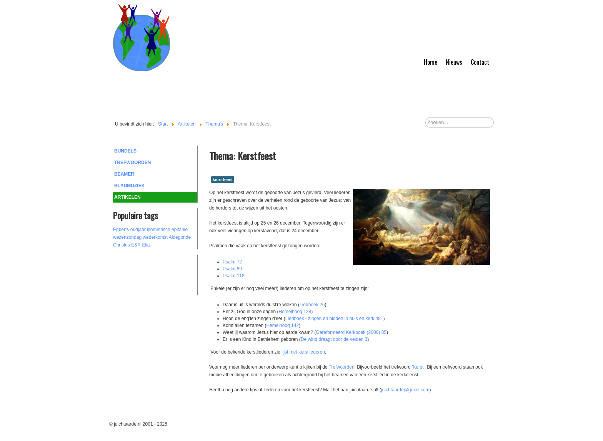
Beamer (124, 174)
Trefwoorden (132, 162)
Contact (480, 62)
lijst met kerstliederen (303, 352)
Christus (121, 245)
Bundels (125, 151)
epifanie (180, 229)
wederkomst (155, 237)
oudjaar (138, 229)
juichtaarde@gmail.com (405, 389)
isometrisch (158, 229)
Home (430, 62)
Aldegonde (180, 237)
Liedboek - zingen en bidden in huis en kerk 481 (334, 318)
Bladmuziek (129, 185)
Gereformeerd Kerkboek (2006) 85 (351, 332)
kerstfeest (223, 179)
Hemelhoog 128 (294, 311)
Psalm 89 (232, 269)
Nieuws (454, 62)
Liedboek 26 (312, 304)
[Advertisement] (155, 274)
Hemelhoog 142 (282, 325)
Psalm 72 (232, 262)
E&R (136, 245)
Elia (146, 245)
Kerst (418, 367)
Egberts (121, 229)
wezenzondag (127, 237)
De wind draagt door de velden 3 (334, 339)
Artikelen (127, 197)
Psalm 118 (234, 275)
